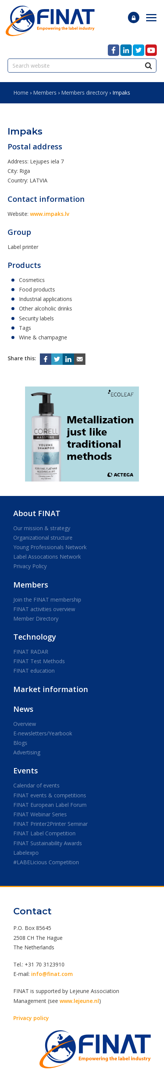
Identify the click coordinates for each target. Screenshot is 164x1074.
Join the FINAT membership (47, 599)
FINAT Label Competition (44, 833)
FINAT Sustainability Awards (47, 843)
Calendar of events (36, 785)
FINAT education (34, 670)
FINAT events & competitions (49, 795)
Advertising (26, 752)
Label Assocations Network (47, 556)
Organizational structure (43, 537)
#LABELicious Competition (46, 862)
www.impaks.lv (49, 213)
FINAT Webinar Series (40, 814)
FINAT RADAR (30, 651)
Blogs (20, 742)
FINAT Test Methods (39, 661)
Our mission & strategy (41, 528)
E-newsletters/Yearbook (42, 733)
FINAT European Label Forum (50, 804)
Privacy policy (31, 1018)
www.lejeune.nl (79, 1000)
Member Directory (35, 618)
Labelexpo (26, 852)
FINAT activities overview (44, 609)
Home (20, 92)
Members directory (84, 92)
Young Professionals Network (50, 547)
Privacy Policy (30, 566)
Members (45, 92)
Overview (24, 723)
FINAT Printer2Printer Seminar (50, 823)
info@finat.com (52, 973)
